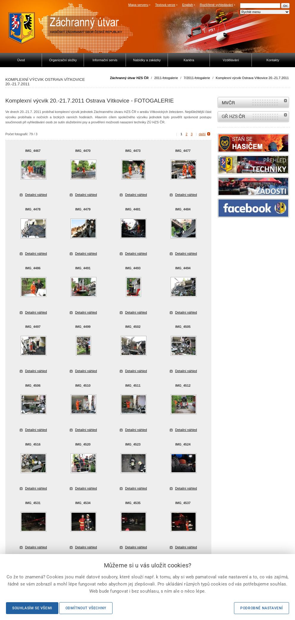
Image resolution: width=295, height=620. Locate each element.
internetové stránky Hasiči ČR (253, 116)
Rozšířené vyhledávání (216, 5)
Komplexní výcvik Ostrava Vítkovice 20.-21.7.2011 (252, 78)
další (202, 134)
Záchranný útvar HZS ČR (129, 78)
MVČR (253, 102)
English (187, 5)
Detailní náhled (36, 194)
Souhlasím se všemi (32, 608)
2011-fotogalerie (166, 78)
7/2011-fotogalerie (197, 78)
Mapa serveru (138, 5)
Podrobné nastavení (261, 608)
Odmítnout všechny (85, 608)
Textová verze (165, 5)
